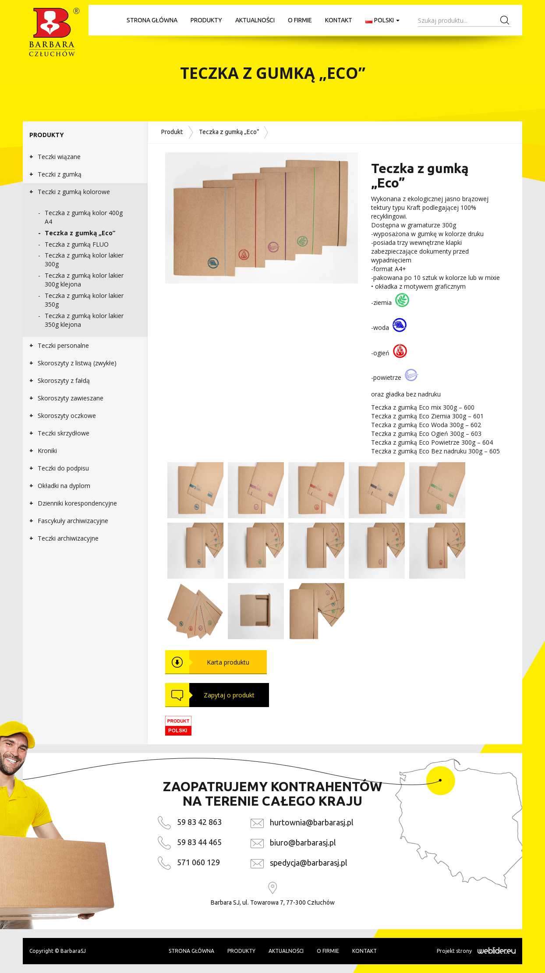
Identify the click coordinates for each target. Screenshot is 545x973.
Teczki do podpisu (63, 468)
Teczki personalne (63, 345)
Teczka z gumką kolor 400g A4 (84, 217)
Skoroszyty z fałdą (64, 380)
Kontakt (338, 20)
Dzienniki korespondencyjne (77, 503)
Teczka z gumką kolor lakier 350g (84, 299)
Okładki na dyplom (64, 485)
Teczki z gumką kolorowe (74, 192)
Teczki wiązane (59, 156)
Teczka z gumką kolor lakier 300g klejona (84, 279)
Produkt (172, 131)
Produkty (206, 20)
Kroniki (47, 450)
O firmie (300, 20)
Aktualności (255, 20)
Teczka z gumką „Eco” (80, 233)
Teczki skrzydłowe (63, 433)
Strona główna (152, 20)
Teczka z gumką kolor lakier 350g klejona (84, 320)
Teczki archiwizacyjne (68, 538)
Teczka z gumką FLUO (77, 244)
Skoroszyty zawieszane (70, 398)
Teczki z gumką (59, 174)
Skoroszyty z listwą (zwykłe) (77, 363)
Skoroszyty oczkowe (67, 415)
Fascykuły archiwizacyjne (73, 521)
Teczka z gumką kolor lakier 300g (84, 259)
